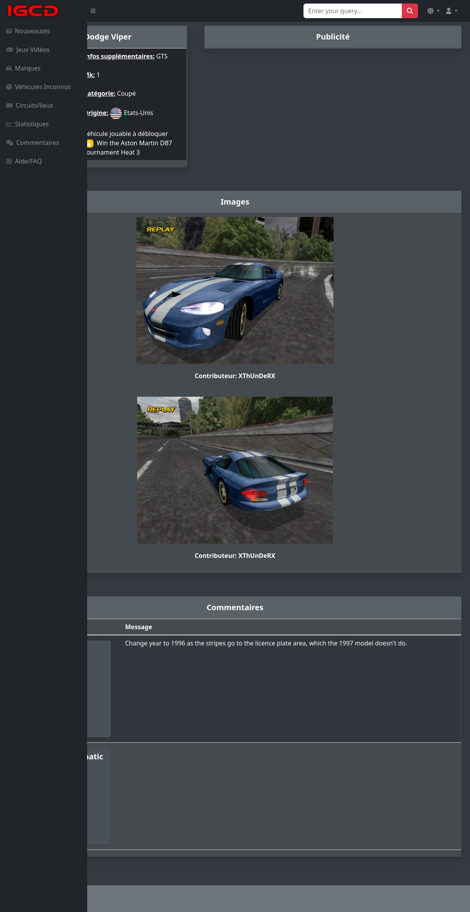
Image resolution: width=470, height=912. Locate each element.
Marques (23, 68)
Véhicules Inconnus (38, 87)
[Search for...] (352, 10)
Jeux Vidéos (28, 49)
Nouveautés (28, 31)
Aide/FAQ (24, 161)
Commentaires (32, 142)
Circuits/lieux (29, 105)
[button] (433, 11)
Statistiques (27, 124)
